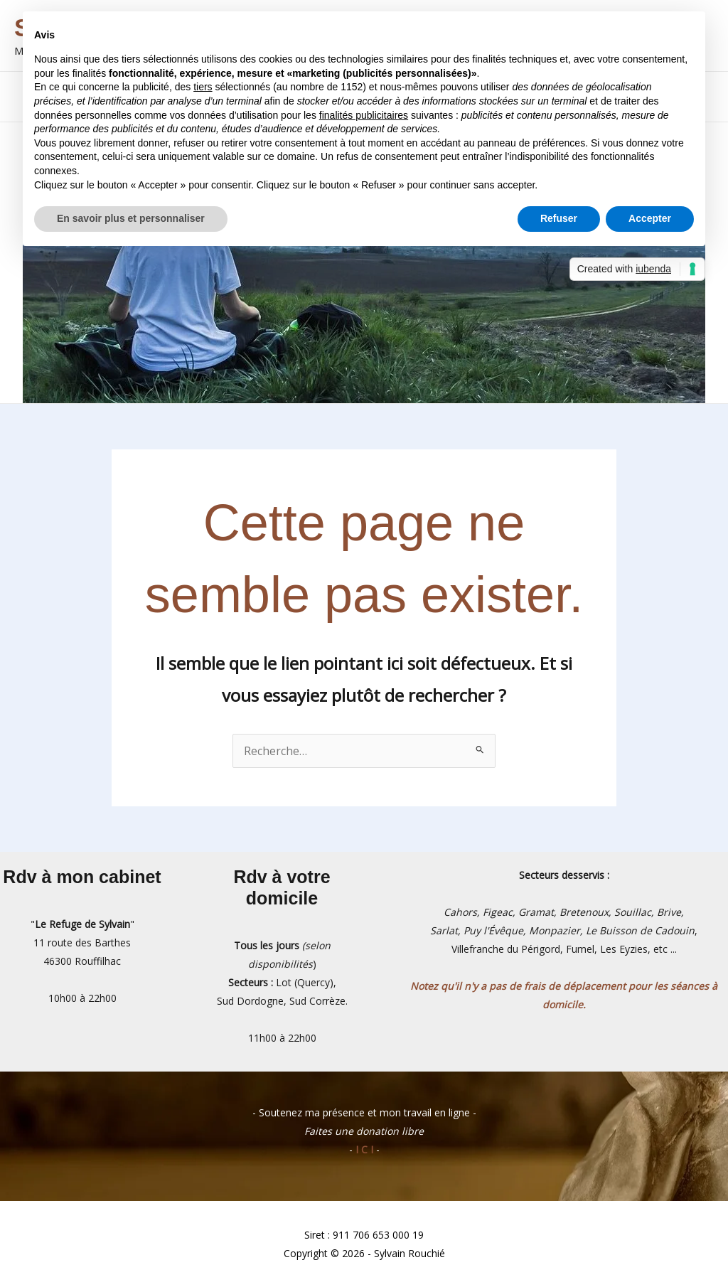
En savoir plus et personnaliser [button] (131, 218)
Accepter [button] (649, 218)
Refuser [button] (558, 218)
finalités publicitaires (363, 115)
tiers (202, 86)
